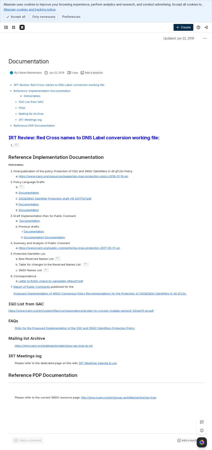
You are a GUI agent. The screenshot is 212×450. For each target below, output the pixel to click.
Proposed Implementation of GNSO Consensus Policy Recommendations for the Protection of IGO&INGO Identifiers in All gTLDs (100, 293)
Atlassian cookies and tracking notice (30, 9)
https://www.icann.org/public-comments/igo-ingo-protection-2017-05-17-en (69, 248)
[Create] (183, 27)
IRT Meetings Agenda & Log (98, 363)
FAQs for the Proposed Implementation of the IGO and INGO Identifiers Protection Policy (75, 328)
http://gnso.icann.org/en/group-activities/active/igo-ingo (118, 397)
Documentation (29, 192)
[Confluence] (22, 27)
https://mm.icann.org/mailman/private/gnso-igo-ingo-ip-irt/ (54, 345)
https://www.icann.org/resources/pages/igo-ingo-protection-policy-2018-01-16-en (73, 176)
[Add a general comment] (28, 440)
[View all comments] (201, 422)
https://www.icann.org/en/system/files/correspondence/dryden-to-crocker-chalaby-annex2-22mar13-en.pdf (81, 310)
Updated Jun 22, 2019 (178, 38)
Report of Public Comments (32, 286)
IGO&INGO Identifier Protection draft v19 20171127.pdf (55, 198)
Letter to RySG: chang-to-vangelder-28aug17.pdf (51, 281)
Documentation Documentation (44, 237)
